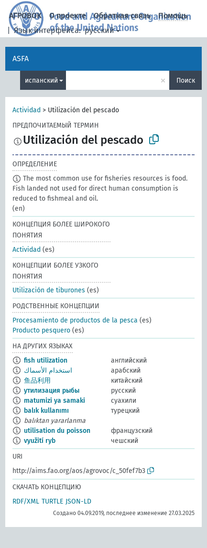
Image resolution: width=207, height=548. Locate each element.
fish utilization (45, 360)
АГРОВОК (25, 15)
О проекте (67, 15)
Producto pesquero (41, 330)
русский (99, 30)
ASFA (20, 58)
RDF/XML (25, 501)
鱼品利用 (37, 380)
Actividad (26, 110)
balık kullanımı (46, 411)
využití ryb (39, 441)
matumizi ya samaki (54, 401)
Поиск (185, 80)
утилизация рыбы (51, 391)
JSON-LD (78, 501)
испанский (41, 80)
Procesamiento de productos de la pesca (75, 320)
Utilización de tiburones (48, 290)
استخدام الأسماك (48, 370)
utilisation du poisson (57, 431)
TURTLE (52, 501)
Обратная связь (122, 15)
